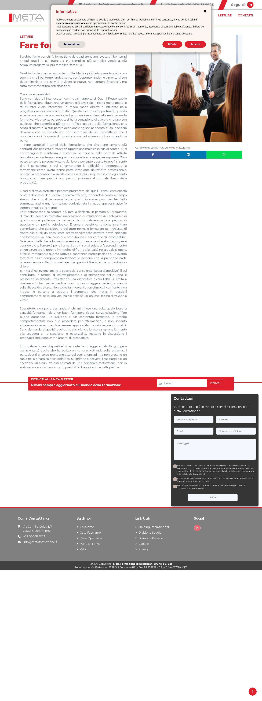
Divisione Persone (151, 538)
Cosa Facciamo (90, 532)
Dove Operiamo (91, 538)
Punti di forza (90, 543)
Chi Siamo (87, 527)
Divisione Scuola (150, 532)
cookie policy (118, 23)
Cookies (144, 543)
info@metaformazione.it (37, 542)
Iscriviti (215, 383)
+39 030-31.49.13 (31, 536)
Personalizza (72, 44)
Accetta (195, 44)
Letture (225, 15)
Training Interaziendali (154, 527)
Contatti (245, 15)
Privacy (143, 549)
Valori (84, 549)
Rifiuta (172, 44)
